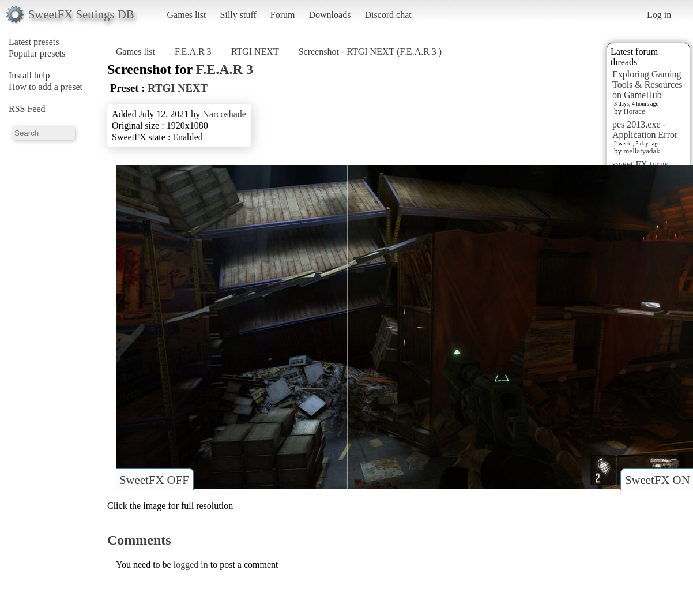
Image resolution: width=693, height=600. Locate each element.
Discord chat (387, 15)
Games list (186, 15)
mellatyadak (641, 151)
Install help (29, 75)
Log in (659, 15)
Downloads (329, 15)
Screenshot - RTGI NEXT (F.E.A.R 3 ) (370, 52)
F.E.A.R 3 (194, 52)
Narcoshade (224, 114)
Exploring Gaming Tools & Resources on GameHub (647, 84)
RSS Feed (27, 109)
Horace (634, 111)
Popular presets (37, 53)
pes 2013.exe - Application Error (644, 129)
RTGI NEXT (255, 52)
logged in (191, 564)
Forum (282, 15)
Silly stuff (238, 15)
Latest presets (34, 42)
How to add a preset (45, 87)
